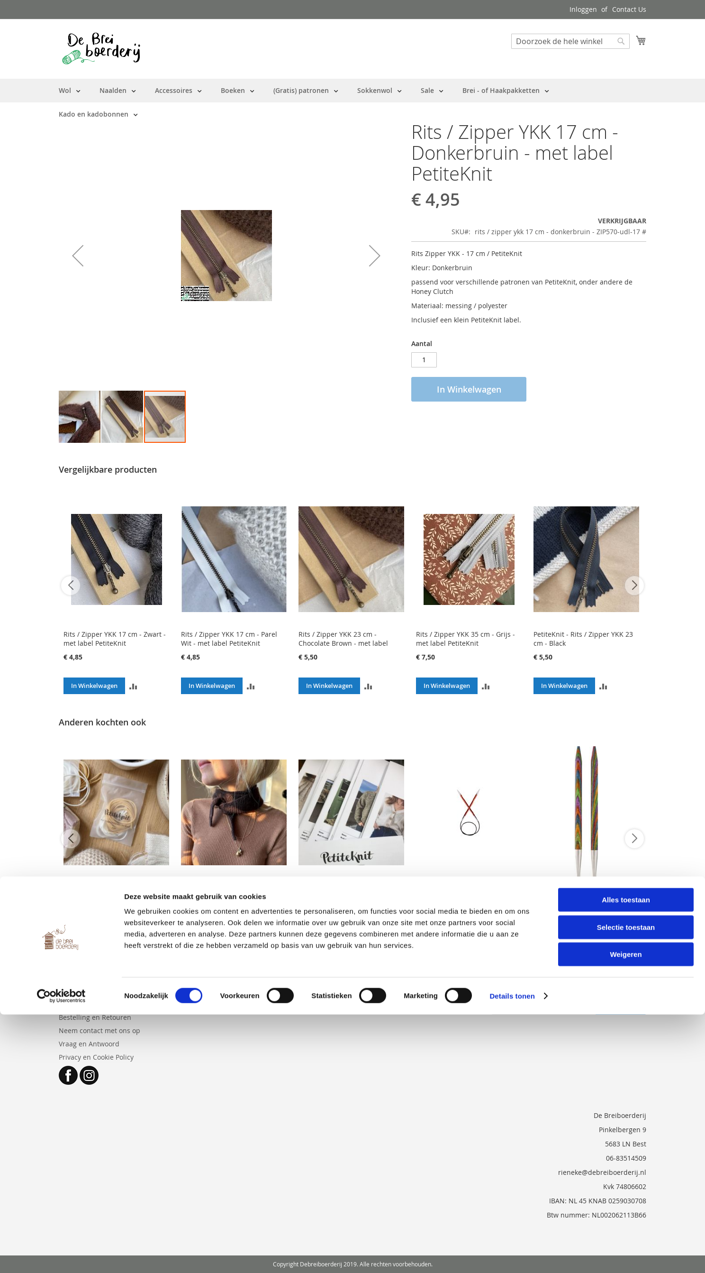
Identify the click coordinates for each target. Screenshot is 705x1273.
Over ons (73, 1003)
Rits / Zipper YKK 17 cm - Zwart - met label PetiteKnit (114, 639)
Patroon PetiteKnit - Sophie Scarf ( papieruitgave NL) (232, 892)
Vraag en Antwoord (89, 1043)
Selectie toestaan (626, 1185)
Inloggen (583, 9)
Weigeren (626, 1213)
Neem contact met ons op (99, 1030)
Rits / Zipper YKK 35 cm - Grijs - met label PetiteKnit (465, 639)
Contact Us (629, 9)
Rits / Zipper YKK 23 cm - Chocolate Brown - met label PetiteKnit (343, 643)
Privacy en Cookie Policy (96, 1057)
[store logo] (101, 48)
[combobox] (570, 41)
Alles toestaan (626, 1158)
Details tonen (511, 1254)
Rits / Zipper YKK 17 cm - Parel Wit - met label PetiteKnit (229, 639)
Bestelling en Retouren (95, 1017)
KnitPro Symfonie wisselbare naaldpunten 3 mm (578, 892)
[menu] (352, 102)
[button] (78, 255)
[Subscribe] (621, 1007)
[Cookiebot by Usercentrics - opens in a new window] (61, 1254)
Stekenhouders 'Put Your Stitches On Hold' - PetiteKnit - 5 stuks (115, 892)
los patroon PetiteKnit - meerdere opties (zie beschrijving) (334, 896)
